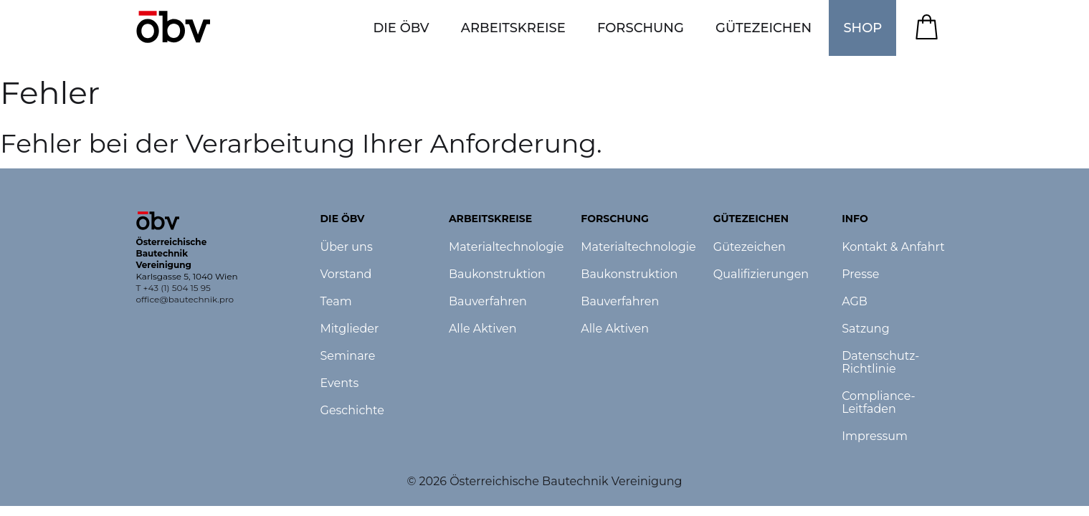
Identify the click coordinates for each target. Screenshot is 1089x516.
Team (336, 301)
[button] (400, 28)
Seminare (348, 356)
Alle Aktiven (483, 328)
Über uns (346, 247)
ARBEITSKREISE (513, 28)
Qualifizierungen (761, 274)
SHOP (862, 28)
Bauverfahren (488, 301)
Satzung (865, 328)
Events (339, 383)
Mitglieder (349, 328)
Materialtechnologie (506, 247)
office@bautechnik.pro (185, 299)
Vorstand (346, 274)
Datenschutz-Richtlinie (880, 363)
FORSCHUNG (640, 28)
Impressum (875, 436)
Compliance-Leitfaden (879, 403)
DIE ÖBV (401, 28)
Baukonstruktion (497, 274)
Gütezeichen (749, 247)
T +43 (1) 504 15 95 (173, 287)
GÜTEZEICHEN (763, 28)
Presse (860, 274)
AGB (854, 301)
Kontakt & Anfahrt (893, 247)
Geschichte (352, 410)
